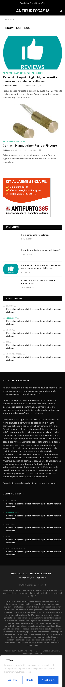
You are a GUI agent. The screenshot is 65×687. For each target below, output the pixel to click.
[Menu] (5, 11)
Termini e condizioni (40, 574)
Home (5, 19)
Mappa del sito (19, 574)
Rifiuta (29, 680)
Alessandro (11, 318)
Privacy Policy (26, 578)
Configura (13, 680)
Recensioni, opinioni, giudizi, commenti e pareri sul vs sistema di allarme (33, 310)
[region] (31, 671)
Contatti (41, 578)
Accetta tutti (48, 680)
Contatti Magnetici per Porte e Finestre (30, 145)
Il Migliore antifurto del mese (35, 235)
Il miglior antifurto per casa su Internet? (40, 250)
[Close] (59, 658)
